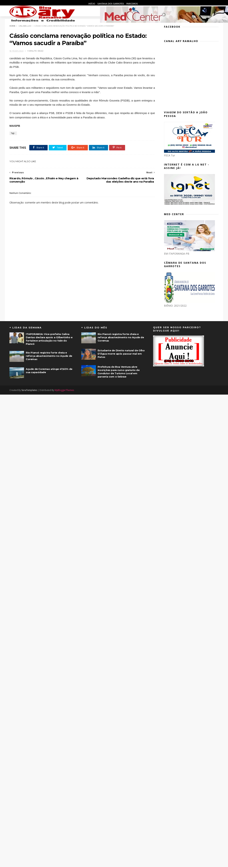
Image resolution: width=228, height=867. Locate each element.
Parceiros (132, 3)
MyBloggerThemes (64, 390)
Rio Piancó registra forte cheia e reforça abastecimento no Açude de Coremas (49, 356)
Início (92, 3)
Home (12, 26)
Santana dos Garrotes (111, 3)
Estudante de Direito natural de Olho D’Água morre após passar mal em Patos (121, 353)
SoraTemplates (29, 390)
